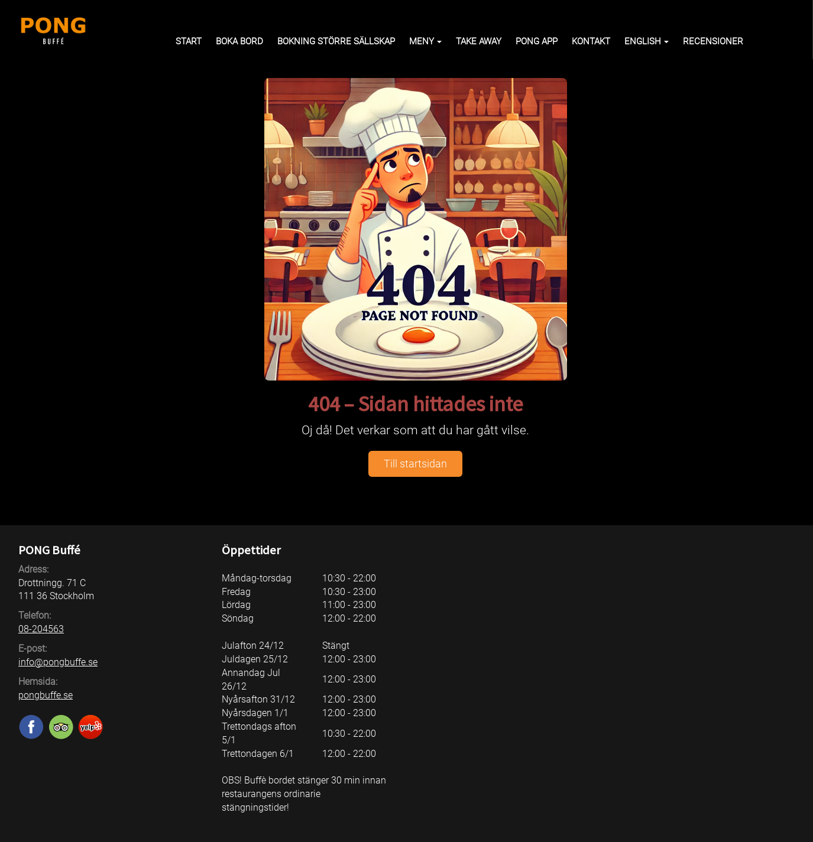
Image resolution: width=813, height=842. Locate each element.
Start (189, 41)
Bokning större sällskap (336, 41)
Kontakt (591, 41)
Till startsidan (415, 463)
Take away (478, 41)
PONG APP (537, 41)
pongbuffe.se (45, 695)
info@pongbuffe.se (58, 662)
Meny (425, 41)
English (646, 41)
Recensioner (713, 41)
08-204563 (41, 629)
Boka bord (239, 41)
